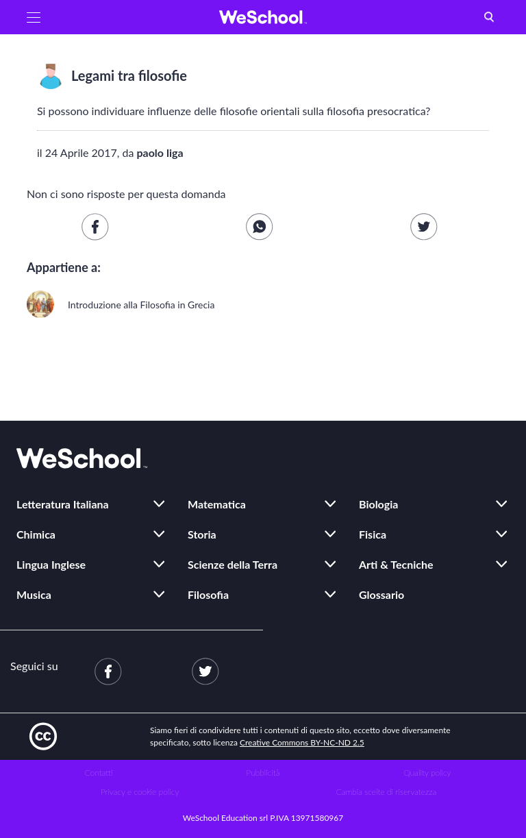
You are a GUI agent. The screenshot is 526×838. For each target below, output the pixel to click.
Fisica (372, 534)
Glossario (381, 594)
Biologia (378, 503)
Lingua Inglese (51, 564)
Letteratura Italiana (62, 503)
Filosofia (208, 594)
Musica (33, 594)
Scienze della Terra (232, 564)
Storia (202, 534)
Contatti (99, 772)
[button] (33, 17)
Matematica (217, 503)
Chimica (35, 534)
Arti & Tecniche (396, 564)
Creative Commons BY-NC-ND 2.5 (302, 742)
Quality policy (427, 772)
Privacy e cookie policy (140, 792)
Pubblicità (263, 772)
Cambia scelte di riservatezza (386, 792)
